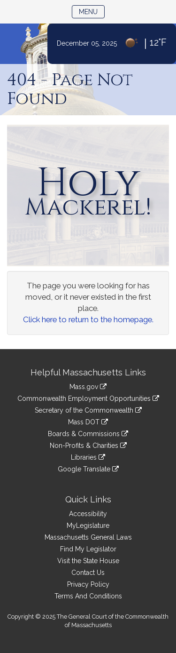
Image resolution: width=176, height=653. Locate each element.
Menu (92, 11)
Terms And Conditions (88, 596)
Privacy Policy (88, 584)
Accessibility (88, 514)
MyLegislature (88, 525)
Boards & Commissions (88, 434)
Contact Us (88, 572)
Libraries (88, 457)
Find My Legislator (88, 549)
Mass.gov (88, 386)
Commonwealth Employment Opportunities (88, 398)
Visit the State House (88, 561)
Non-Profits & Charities (88, 445)
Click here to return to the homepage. (88, 319)
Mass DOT (88, 422)
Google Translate (88, 469)
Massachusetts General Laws (88, 537)
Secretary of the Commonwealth (88, 410)
